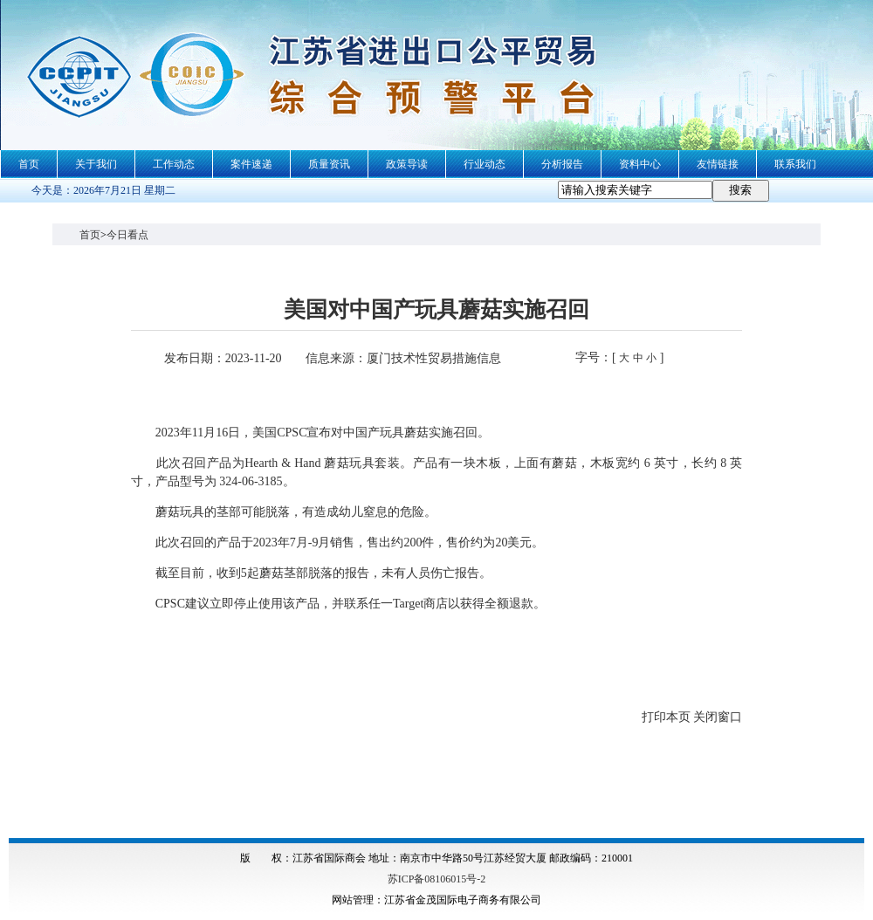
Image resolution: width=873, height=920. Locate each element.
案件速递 (251, 164)
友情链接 (718, 164)
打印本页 (666, 717)
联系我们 (795, 164)
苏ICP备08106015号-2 (437, 879)
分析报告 (562, 164)
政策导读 (407, 164)
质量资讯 (329, 164)
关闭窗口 (717, 717)
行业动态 (484, 164)
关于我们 (96, 164)
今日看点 (127, 235)
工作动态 (174, 164)
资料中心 (640, 164)
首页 (28, 164)
